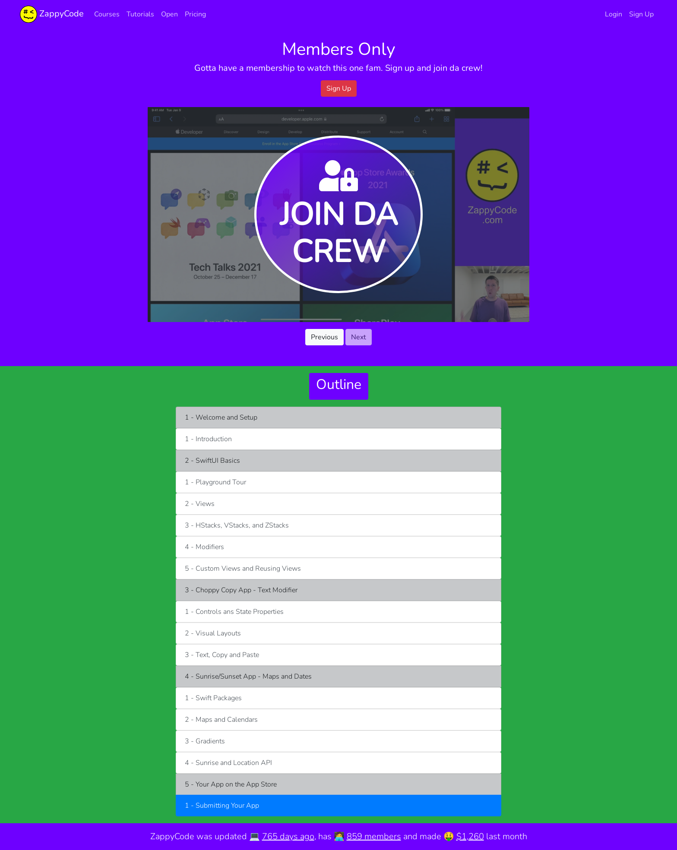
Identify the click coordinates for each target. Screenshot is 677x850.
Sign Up (641, 14)
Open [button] (169, 14)
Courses (107, 14)
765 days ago (288, 836)
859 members (374, 836)
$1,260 (470, 836)
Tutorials (140, 14)
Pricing (195, 14)
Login (613, 14)
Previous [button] (324, 337)
